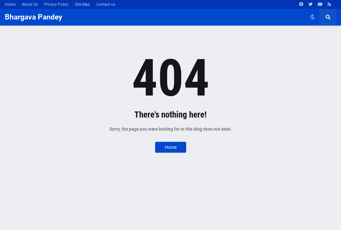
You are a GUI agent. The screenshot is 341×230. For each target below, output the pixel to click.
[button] (312, 17)
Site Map (82, 4)
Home (10, 4)
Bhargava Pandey (33, 17)
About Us (30, 4)
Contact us (105, 4)
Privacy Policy (56, 4)
